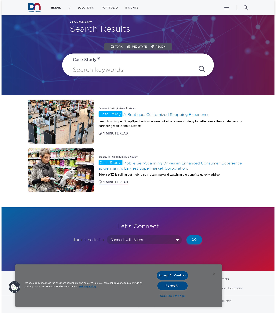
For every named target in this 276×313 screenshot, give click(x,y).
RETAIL (56, 7)
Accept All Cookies (172, 275)
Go (194, 239)
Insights (131, 7)
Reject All (172, 285)
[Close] (214, 274)
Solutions (86, 7)
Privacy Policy (87, 286)
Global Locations (230, 288)
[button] (15, 287)
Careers (223, 279)
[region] (118, 285)
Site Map (226, 301)
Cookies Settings (172, 296)
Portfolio (109, 7)
